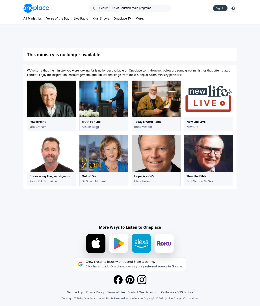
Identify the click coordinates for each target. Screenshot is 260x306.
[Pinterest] (130, 279)
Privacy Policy (95, 292)
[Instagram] (141, 279)
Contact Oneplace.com (143, 292)
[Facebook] (118, 279)
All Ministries (32, 18)
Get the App (75, 292)
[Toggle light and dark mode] (233, 8)
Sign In (220, 8)
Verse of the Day (57, 18)
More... (140, 18)
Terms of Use (116, 292)
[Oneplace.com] (36, 8)
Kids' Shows (101, 18)
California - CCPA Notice (177, 292)
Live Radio (81, 18)
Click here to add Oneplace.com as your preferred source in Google (134, 266)
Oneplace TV (122, 18)
